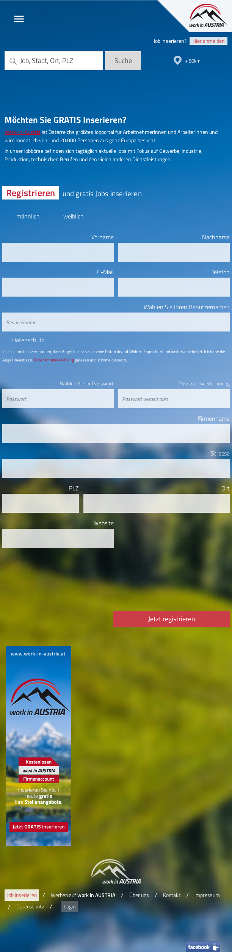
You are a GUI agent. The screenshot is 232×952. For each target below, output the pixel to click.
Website (103, 523)
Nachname (216, 237)
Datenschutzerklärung (54, 360)
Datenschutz (28, 340)
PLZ (74, 488)
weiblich (73, 215)
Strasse (220, 453)
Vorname (102, 237)
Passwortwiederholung (204, 383)
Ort (225, 488)
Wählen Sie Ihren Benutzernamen (187, 306)
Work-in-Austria (23, 132)
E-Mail (105, 271)
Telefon (221, 271)
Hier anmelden (208, 41)
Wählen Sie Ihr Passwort (87, 383)
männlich (27, 215)
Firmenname (214, 418)
